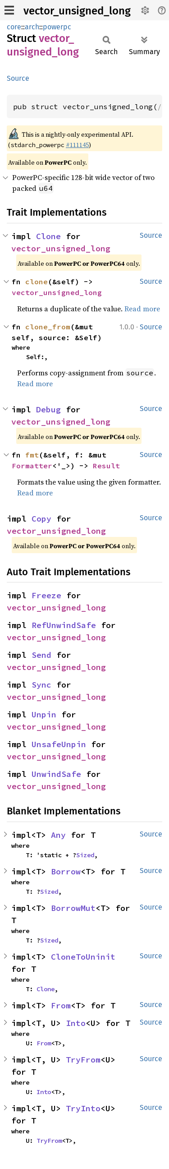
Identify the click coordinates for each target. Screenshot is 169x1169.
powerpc (57, 27)
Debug (48, 409)
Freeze (46, 595)
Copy (41, 518)
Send (41, 655)
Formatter (32, 465)
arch (32, 27)
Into (76, 1023)
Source (18, 78)
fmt (32, 454)
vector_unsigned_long (77, 11)
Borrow (66, 871)
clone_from (47, 326)
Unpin (44, 714)
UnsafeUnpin (59, 744)
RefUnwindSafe (64, 625)
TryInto (83, 1108)
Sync (41, 684)
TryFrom (83, 1059)
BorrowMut (73, 908)
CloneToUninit (83, 957)
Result (106, 465)
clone (36, 281)
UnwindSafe (56, 774)
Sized (85, 855)
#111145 (77, 144)
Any (58, 835)
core (14, 27)
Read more (142, 309)
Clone (48, 236)
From (61, 1005)
